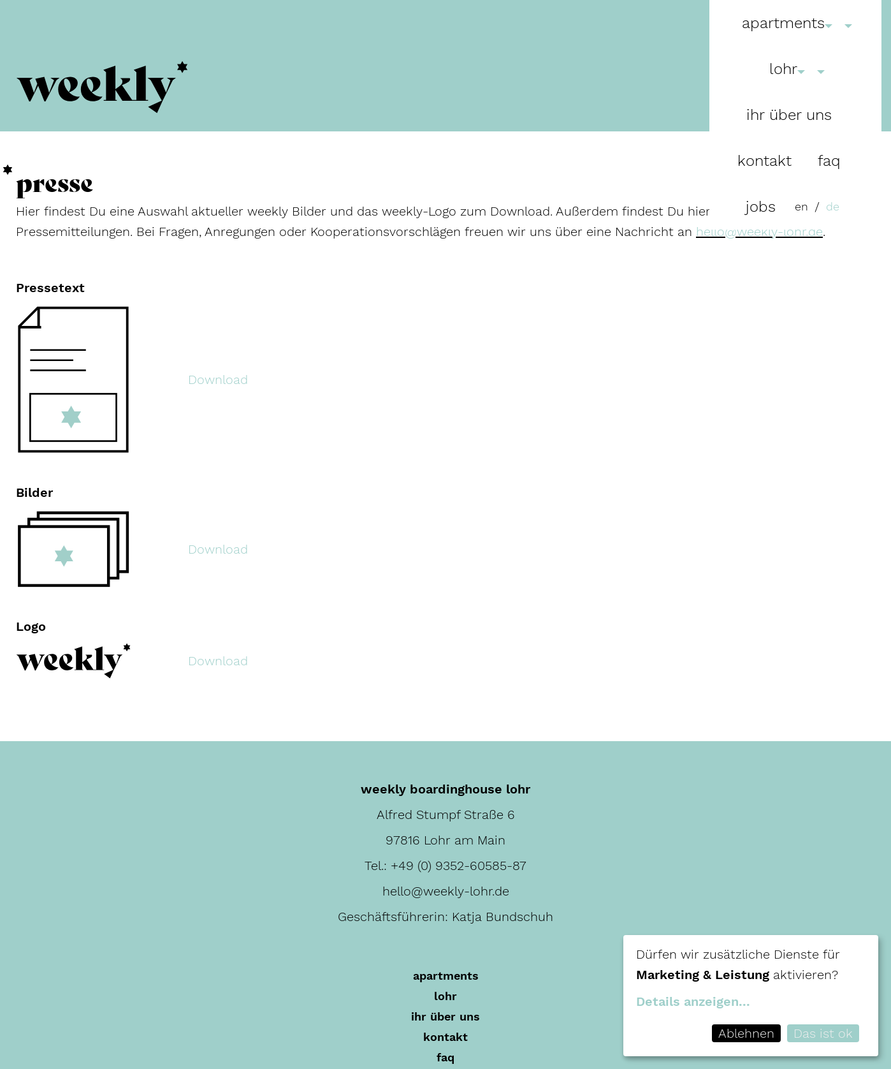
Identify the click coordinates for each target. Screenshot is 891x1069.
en (801, 206)
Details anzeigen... (693, 1001)
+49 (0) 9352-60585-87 (458, 865)
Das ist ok (823, 1033)
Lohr (783, 69)
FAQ (829, 161)
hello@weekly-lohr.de (759, 231)
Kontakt (764, 161)
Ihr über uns (789, 115)
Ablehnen (746, 1033)
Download (218, 379)
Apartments (783, 23)
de (832, 206)
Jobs (761, 207)
